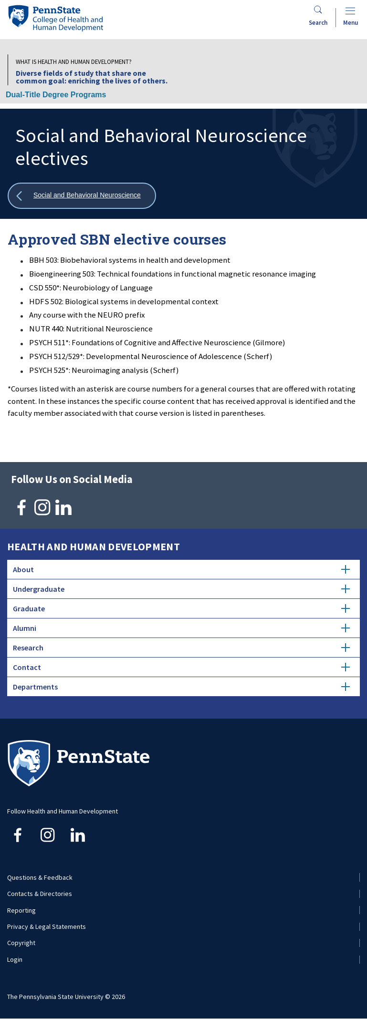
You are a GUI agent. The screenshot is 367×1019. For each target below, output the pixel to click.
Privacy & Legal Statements (46, 926)
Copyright (21, 942)
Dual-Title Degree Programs (56, 95)
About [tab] (181, 569)
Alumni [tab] (181, 628)
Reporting (21, 910)
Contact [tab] (181, 667)
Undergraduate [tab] (181, 589)
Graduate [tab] (181, 608)
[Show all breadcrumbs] (82, 196)
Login (14, 959)
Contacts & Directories (39, 893)
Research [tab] (181, 647)
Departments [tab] (181, 686)
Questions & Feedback (40, 877)
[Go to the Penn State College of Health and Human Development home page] (55, 17)
